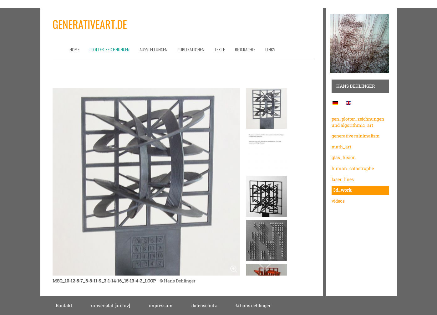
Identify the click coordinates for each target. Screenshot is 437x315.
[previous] (265, 97)
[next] (265, 266)
